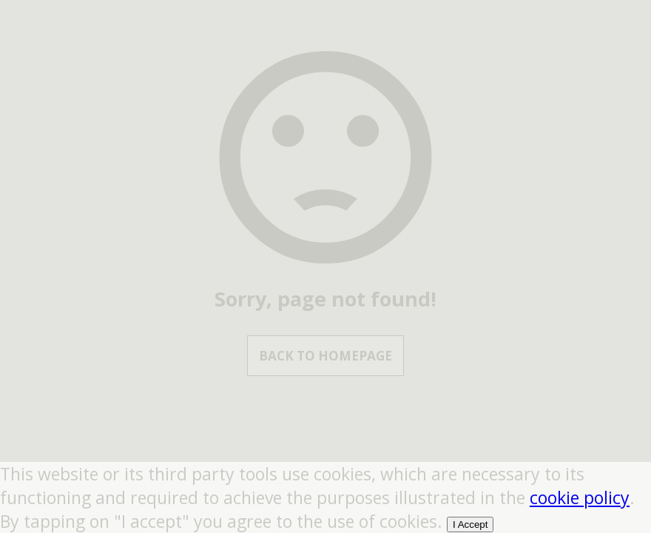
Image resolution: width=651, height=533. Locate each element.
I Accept (470, 524)
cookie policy (580, 497)
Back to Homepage (325, 355)
